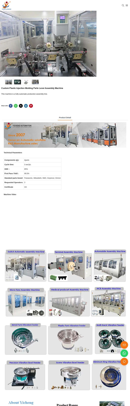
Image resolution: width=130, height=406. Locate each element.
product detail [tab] (65, 118)
